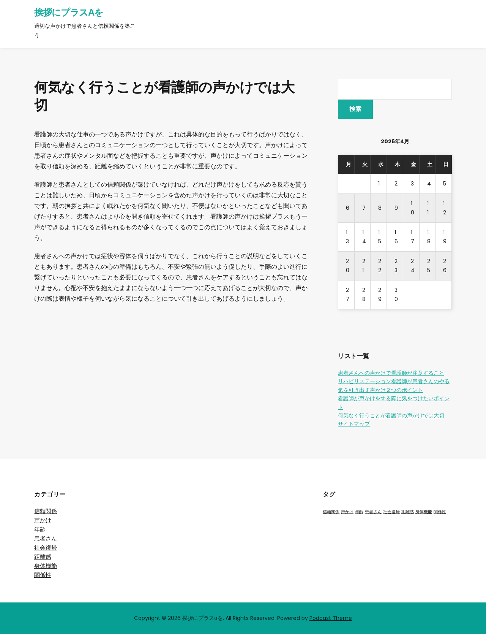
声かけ (42, 520)
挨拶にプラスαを (68, 12)
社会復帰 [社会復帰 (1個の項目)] (391, 512)
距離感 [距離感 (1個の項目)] (407, 512)
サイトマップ (354, 424)
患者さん (45, 538)
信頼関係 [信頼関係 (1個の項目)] (331, 512)
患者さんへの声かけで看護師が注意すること (391, 373)
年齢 (40, 529)
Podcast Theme (330, 618)
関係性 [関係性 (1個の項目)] (440, 512)
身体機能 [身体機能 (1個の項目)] (423, 512)
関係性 (42, 575)
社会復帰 (45, 548)
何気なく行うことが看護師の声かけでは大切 (391, 415)
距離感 (42, 557)
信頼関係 (45, 511)
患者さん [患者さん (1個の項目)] (373, 512)
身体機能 (45, 566)
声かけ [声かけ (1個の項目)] (347, 512)
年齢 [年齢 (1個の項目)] (359, 512)
